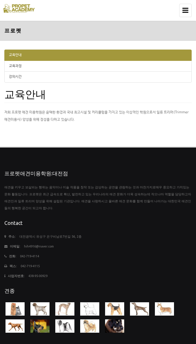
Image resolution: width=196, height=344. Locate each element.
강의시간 (15, 77)
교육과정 (15, 66)
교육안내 (15, 55)
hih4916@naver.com (39, 246)
